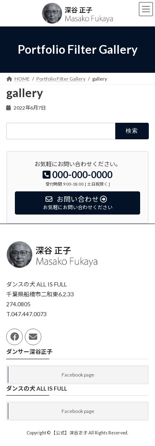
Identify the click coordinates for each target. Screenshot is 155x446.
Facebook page (78, 375)
